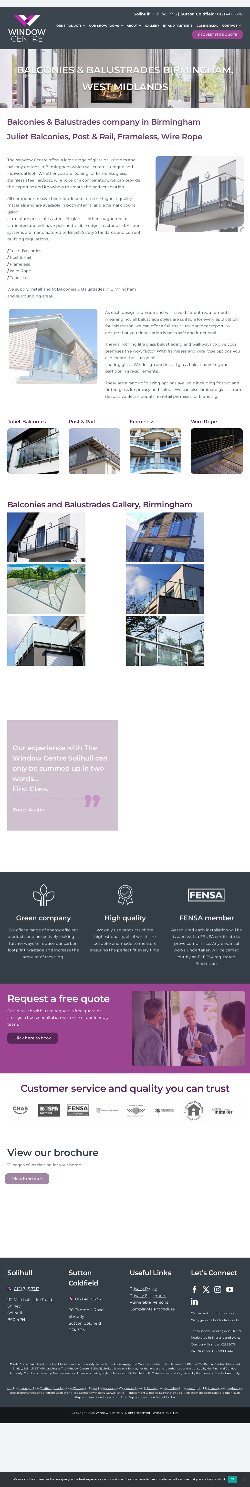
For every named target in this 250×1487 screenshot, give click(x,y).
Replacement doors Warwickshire (151, 1397)
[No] (243, 1479)
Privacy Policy (143, 1288)
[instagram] (217, 1289)
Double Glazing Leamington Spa (220, 1388)
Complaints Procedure (152, 1309)
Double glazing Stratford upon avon (170, 1388)
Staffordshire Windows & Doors (76, 1388)
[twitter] (206, 1289)
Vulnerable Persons (149, 1302)
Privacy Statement (148, 1295)
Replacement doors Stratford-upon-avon (212, 1392)
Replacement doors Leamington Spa (100, 1397)
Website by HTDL (166, 1413)
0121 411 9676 (230, 14)
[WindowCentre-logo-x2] (26, 17)
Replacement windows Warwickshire (98, 1392)
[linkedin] (194, 1301)
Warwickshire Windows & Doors (121, 1388)
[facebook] (194, 1289)
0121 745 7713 (164, 14)
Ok (233, 1479)
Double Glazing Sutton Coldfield (29, 1388)
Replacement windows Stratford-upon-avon (40, 1392)
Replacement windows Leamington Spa (154, 1392)
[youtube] (229, 1289)
